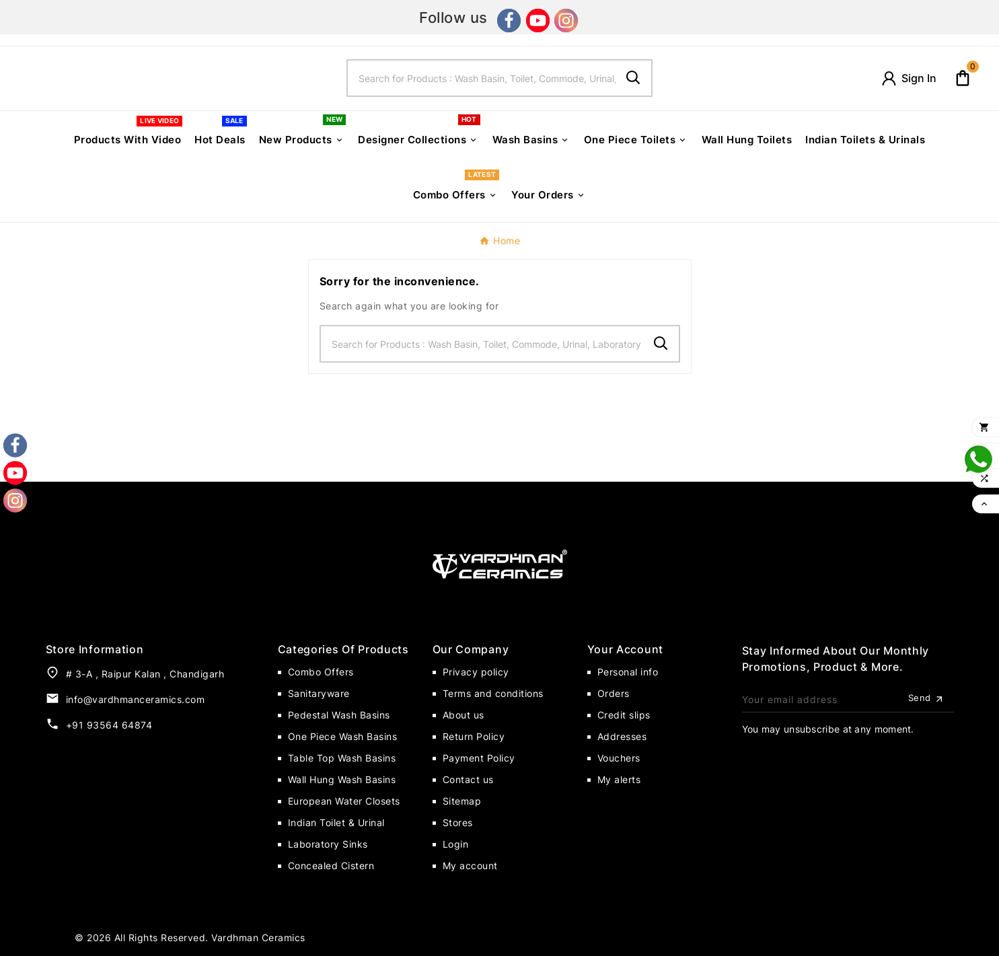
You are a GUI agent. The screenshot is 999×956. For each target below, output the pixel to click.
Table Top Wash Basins (342, 758)
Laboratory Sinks (328, 844)
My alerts (619, 779)
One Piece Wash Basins (343, 736)
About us (463, 715)
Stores (458, 822)
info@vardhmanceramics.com (135, 699)
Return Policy (474, 736)
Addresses (622, 736)
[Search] (482, 78)
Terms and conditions (493, 693)
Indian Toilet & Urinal (336, 822)
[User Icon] (908, 78)
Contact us (468, 779)
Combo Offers (321, 671)
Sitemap (462, 801)
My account (470, 865)
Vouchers (618, 758)
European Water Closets (344, 801)
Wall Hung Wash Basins (342, 779)
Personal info (628, 671)
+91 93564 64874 (109, 725)
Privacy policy (476, 671)
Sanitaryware (319, 693)
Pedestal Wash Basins (339, 715)
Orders (613, 693)
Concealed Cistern (331, 865)
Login (456, 844)
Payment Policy (479, 758)
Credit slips (624, 715)
